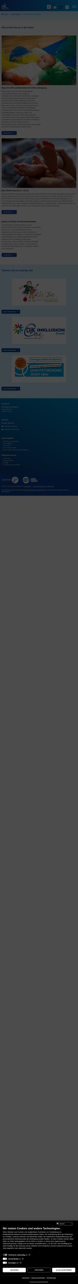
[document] (39, 1239)
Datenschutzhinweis (38, 1278)
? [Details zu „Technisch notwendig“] (29, 1255)
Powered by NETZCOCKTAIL (39, 1282)
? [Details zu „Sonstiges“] (20, 1263)
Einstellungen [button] (51, 1278)
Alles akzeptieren (64, 1270)
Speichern (39, 1270)
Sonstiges (12, 1263)
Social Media (13, 1259)
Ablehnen (14, 1270)
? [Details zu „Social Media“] (22, 1259)
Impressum (26, 1278)
